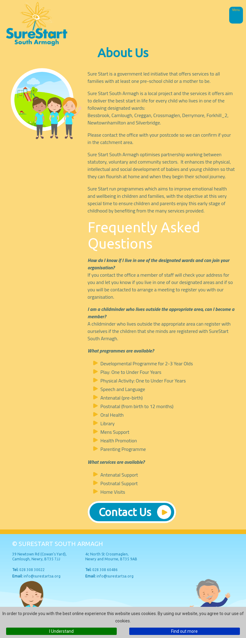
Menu (236, 10)
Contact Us (125, 512)
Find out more (184, 631)
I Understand (61, 631)
